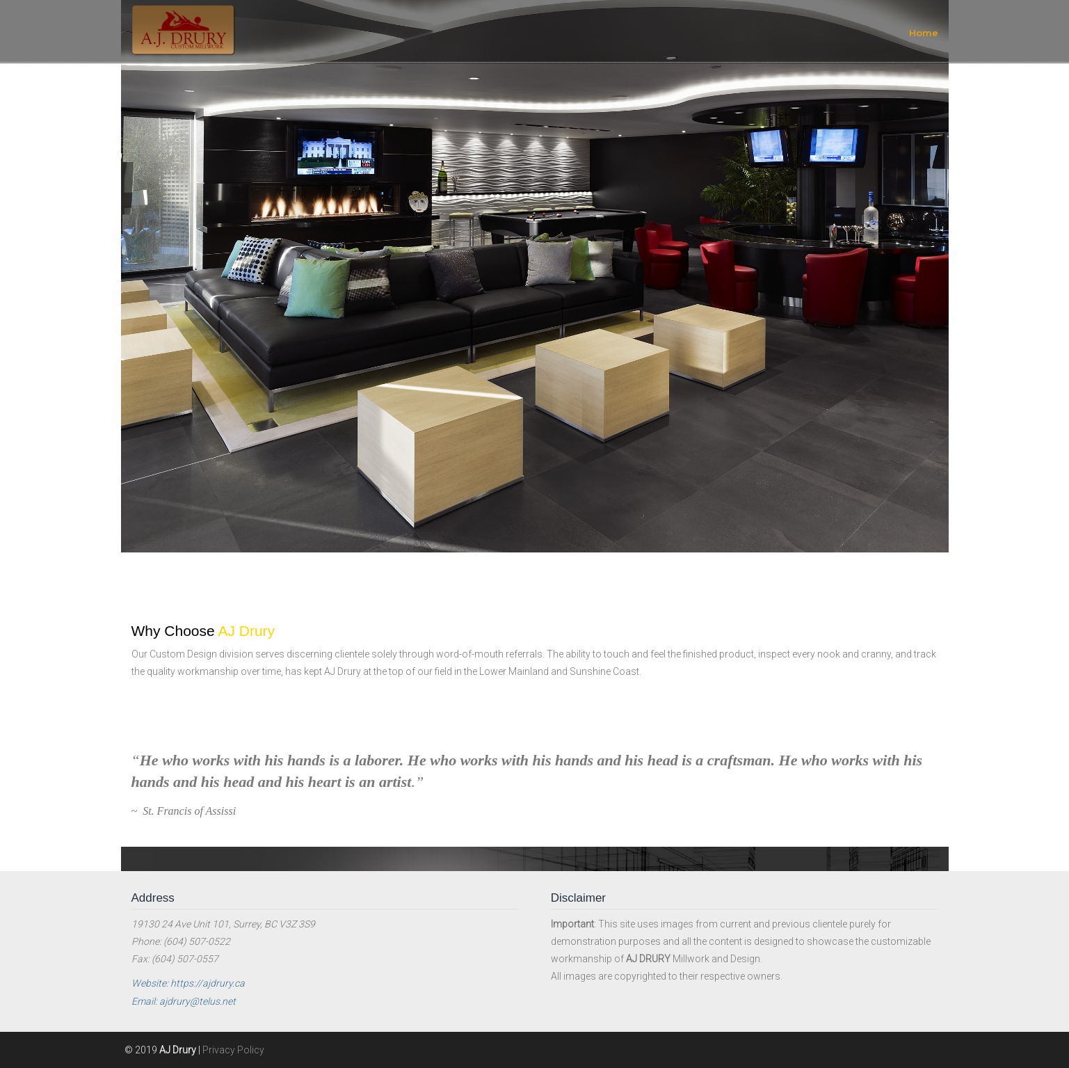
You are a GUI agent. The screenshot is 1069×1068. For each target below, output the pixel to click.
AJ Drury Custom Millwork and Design (183, 30)
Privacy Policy (233, 1049)
